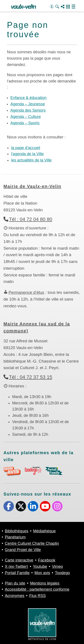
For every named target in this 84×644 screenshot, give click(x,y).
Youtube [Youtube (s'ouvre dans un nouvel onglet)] (45, 506)
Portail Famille (17, 573)
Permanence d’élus (26, 292)
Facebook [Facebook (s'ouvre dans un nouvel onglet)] (9, 506)
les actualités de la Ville (31, 160)
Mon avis (42, 573)
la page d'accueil (25, 148)
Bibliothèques (16, 531)
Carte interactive (19, 560)
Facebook (46, 560)
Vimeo (57, 566)
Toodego (62, 573)
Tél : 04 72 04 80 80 (30, 219)
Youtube (40, 566)
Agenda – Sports (25, 123)
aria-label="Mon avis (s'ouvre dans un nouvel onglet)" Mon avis (12, 471)
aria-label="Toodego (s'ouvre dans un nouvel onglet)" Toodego (33, 471)
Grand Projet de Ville (23, 550)
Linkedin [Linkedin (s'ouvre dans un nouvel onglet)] (33, 506)
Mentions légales (44, 583)
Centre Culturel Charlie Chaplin (32, 543)
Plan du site (15, 583)
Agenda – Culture (25, 116)
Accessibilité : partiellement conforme (37, 589)
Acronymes (14, 596)
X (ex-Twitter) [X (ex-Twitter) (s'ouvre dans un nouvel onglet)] (20, 506)
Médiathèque (44, 531)
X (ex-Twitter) (16, 566)
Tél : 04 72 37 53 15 (30, 377)
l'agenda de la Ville (27, 154)
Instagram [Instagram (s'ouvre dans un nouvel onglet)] (57, 506)
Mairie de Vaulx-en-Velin (32, 186)
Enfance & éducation (28, 98)
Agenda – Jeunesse (27, 104)
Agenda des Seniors (28, 110)
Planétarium (15, 537)
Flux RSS (37, 596)
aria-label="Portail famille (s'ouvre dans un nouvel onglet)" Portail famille (54, 471)
